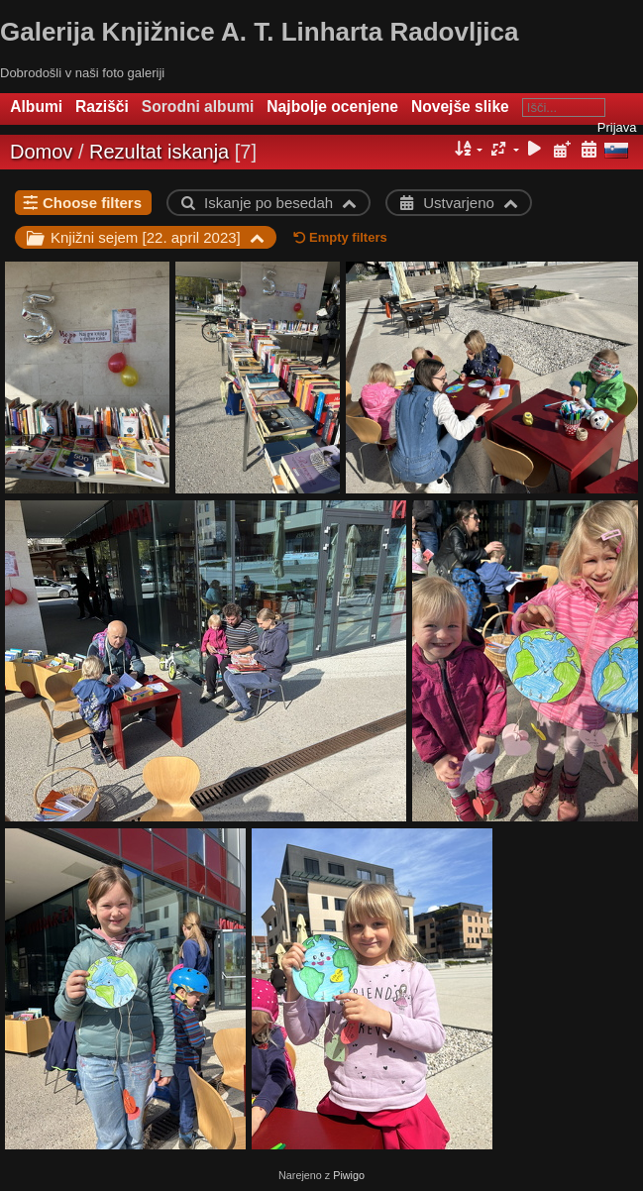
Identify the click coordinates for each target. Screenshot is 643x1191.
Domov (41, 151)
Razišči (102, 106)
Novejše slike (460, 106)
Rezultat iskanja (159, 151)
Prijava (617, 127)
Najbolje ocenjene (332, 106)
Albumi (36, 106)
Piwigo (349, 1175)
